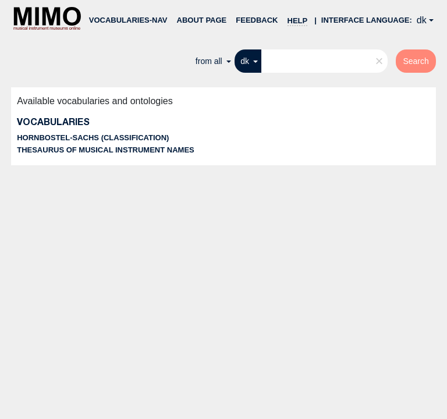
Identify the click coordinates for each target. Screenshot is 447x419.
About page (202, 20)
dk (422, 20)
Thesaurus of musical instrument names (105, 149)
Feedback (257, 20)
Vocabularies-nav (128, 20)
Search (415, 61)
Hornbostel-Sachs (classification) (93, 137)
